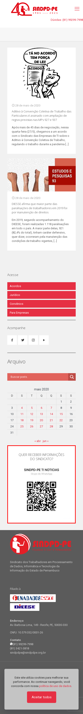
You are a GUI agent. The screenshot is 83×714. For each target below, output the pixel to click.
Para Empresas (19, 312)
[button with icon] (12, 340)
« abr (38, 441)
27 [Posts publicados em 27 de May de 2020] (41, 426)
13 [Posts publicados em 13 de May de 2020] (41, 414)
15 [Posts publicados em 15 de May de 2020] (61, 414)
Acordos (15, 286)
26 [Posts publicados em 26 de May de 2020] (31, 426)
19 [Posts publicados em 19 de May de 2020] (31, 420)
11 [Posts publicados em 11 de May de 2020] (21, 414)
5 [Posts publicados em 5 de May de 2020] (32, 407)
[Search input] (39, 377)
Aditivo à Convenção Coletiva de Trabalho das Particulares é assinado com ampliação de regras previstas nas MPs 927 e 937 (41, 115)
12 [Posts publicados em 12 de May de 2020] (31, 414)
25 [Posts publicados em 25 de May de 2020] (21, 426)
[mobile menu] (77, 9)
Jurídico (15, 295)
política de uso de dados (55, 686)
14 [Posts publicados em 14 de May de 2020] (51, 414)
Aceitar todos (42, 697)
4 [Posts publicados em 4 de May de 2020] (22, 407)
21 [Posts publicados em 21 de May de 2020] (51, 420)
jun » (45, 441)
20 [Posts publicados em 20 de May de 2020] (41, 420)
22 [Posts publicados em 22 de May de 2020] (61, 420)
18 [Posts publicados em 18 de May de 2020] (21, 420)
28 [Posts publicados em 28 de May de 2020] (51, 426)
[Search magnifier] (72, 377)
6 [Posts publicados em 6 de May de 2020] (41, 407)
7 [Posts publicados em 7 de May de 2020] (51, 407)
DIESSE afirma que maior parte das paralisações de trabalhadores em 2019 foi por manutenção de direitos (39, 208)
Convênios (16, 303)
